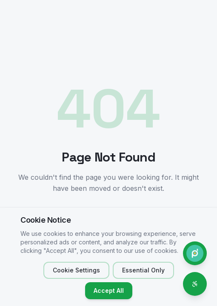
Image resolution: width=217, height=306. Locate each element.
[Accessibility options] (195, 284)
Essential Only (143, 270)
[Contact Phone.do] (195, 253)
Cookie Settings (76, 270)
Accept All (109, 290)
